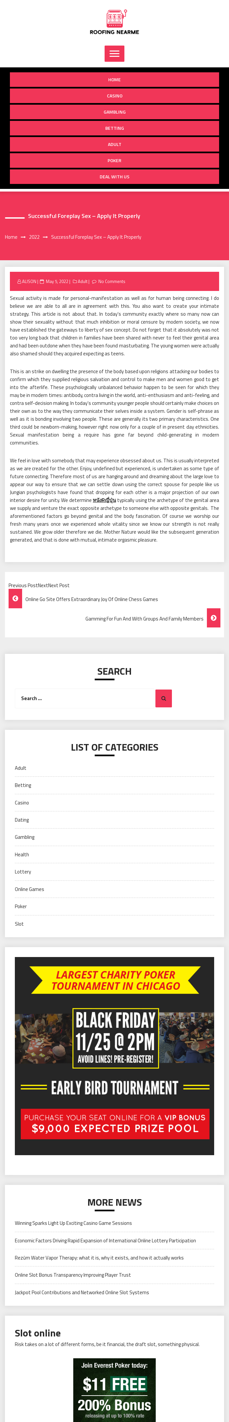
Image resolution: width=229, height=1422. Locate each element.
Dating (22, 820)
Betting (114, 127)
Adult (114, 144)
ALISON (29, 281)
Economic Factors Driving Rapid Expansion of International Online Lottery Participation (105, 1240)
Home (114, 79)
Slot (19, 924)
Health (22, 854)
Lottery (23, 871)
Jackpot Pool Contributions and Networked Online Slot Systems (82, 1292)
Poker (114, 160)
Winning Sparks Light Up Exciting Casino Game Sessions (73, 1223)
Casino (114, 95)
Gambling (115, 111)
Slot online (38, 1332)
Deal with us (114, 176)
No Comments (112, 281)
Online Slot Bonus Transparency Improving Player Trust (73, 1275)
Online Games (29, 889)
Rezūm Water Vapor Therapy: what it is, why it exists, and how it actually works (99, 1258)
